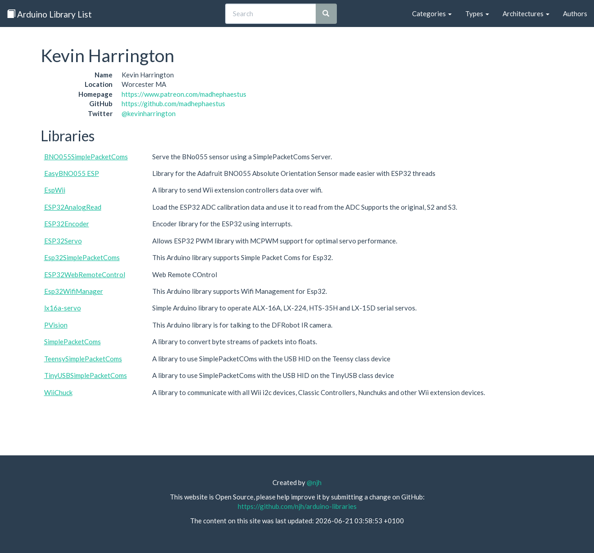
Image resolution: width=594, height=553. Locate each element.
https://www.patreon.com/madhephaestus (184, 94)
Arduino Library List (49, 14)
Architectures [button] (526, 13)
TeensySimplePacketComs (83, 359)
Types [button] (477, 13)
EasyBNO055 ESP (71, 173)
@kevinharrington (149, 113)
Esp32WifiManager (73, 291)
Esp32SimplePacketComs (82, 257)
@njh (314, 482)
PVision (56, 325)
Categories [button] (432, 13)
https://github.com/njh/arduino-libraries (297, 506)
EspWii (54, 190)
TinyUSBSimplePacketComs (85, 375)
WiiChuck (58, 392)
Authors (575, 13)
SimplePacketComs (72, 341)
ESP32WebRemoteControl (84, 274)
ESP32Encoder (66, 224)
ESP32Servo (63, 241)
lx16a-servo (62, 308)
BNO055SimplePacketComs (86, 157)
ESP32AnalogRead (72, 207)
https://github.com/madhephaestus (173, 103)
